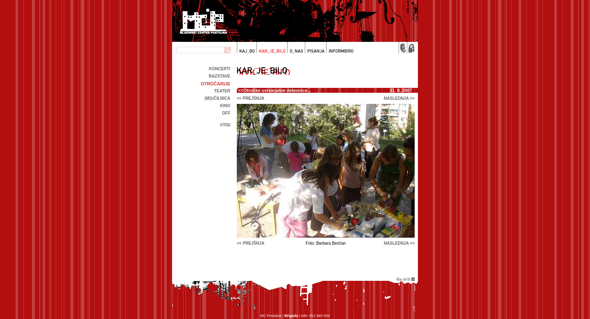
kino (225, 105)
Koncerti (219, 69)
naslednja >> (399, 98)
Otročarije (215, 83)
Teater (222, 91)
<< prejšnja (250, 98)
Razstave (219, 76)
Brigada (291, 316)
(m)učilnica (217, 98)
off (226, 113)
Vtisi (225, 125)
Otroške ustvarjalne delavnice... (277, 90)
